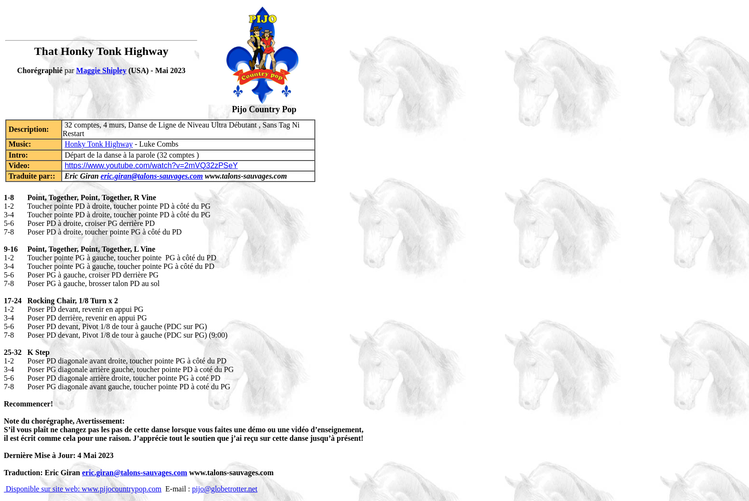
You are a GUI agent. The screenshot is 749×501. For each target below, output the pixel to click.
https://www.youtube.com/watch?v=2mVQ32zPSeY (150, 165)
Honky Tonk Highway (98, 144)
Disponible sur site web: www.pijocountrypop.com (82, 489)
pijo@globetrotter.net (224, 489)
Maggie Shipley (101, 70)
